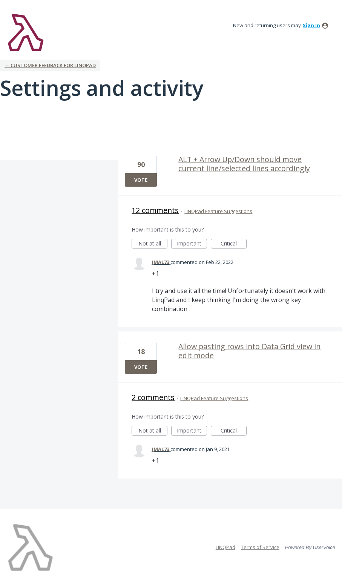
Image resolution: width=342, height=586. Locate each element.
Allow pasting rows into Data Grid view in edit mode (249, 350)
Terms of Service (260, 547)
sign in (311, 25)
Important (192, 244)
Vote (140, 179)
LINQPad (225, 547)
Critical (234, 244)
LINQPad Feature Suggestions (218, 211)
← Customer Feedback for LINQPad (50, 65)
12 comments (155, 210)
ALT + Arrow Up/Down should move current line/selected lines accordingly (244, 163)
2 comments (153, 397)
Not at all (153, 244)
